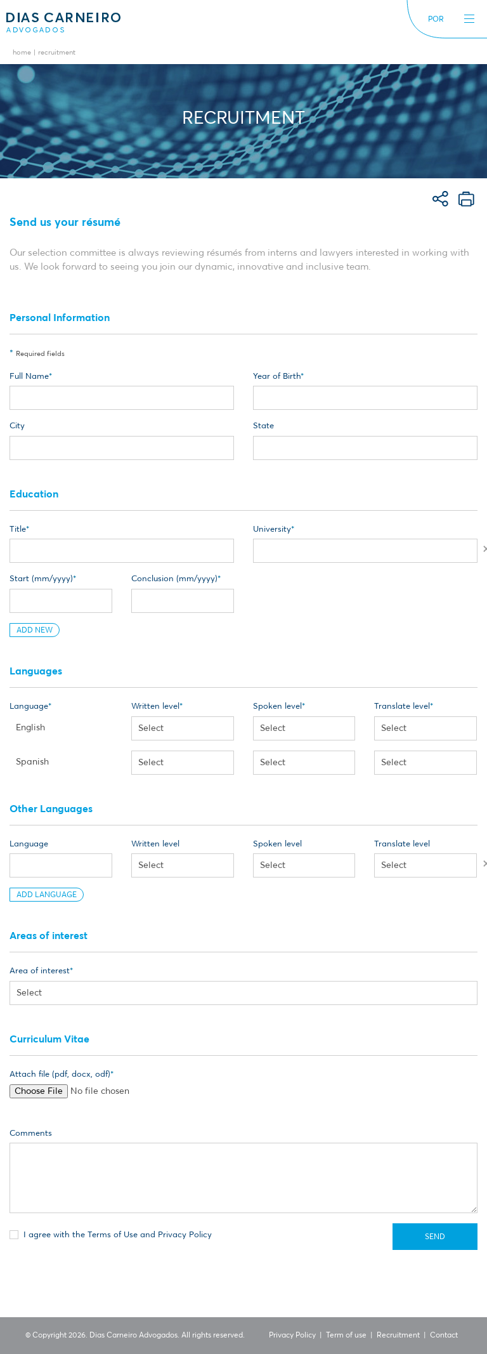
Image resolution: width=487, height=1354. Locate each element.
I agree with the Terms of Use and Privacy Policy (111, 1234)
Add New (34, 630)
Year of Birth (277, 376)
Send (435, 1237)
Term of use (346, 1335)
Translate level (402, 706)
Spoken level (277, 706)
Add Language (46, 895)
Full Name (29, 376)
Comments (31, 1133)
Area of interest (40, 971)
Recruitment (398, 1335)
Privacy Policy (292, 1335)
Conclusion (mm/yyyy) (174, 579)
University (272, 529)
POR (436, 19)
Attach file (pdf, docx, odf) (60, 1074)
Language (29, 706)
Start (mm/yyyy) (41, 579)
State (263, 426)
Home (22, 52)
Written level (155, 706)
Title (18, 529)
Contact (444, 1335)
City (17, 426)
